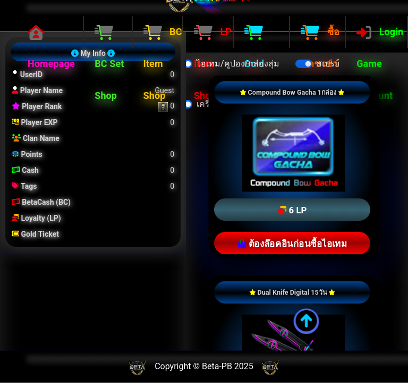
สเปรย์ (328, 64)
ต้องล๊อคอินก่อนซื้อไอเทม (292, 244)
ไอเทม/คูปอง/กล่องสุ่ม (238, 64)
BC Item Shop (162, 63)
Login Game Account (379, 63)
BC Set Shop (109, 63)
